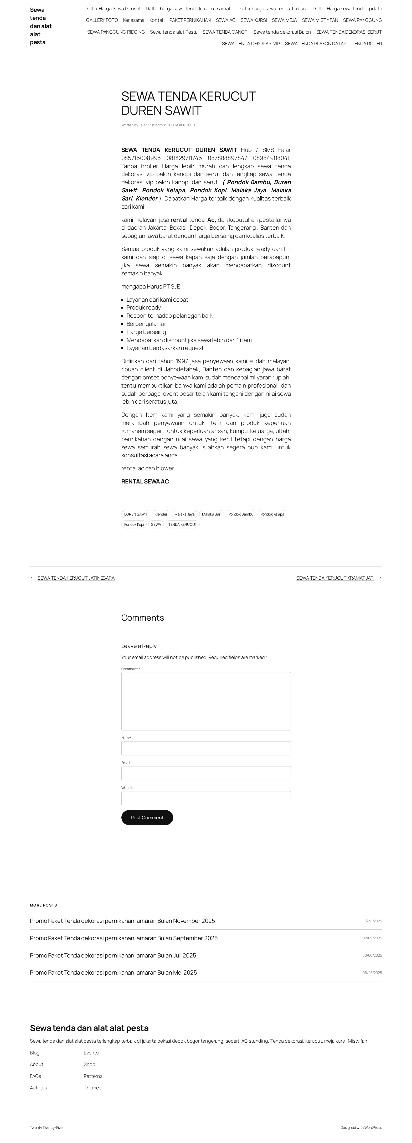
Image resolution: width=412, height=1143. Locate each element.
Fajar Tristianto (151, 124)
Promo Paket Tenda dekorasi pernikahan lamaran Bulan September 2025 (124, 938)
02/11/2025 (373, 920)
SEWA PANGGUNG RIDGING (116, 32)
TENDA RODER (367, 43)
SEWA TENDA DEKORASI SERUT (349, 32)
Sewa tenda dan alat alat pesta (41, 26)
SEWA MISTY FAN (320, 20)
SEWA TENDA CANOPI (225, 32)
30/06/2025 (372, 955)
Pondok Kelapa (272, 514)
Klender (161, 514)
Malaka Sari (211, 514)
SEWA (156, 524)
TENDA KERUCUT (181, 124)
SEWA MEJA (284, 20)
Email (125, 762)
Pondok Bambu (241, 514)
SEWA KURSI (254, 20)
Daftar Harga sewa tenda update (347, 8)
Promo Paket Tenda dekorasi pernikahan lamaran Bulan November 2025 (122, 921)
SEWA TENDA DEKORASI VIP (251, 43)
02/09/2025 (372, 937)
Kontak (157, 20)
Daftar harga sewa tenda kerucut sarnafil (189, 8)
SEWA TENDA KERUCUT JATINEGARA (76, 578)
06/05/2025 (372, 972)
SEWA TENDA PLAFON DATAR (316, 43)
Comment (130, 668)
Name (126, 737)
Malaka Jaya (184, 514)
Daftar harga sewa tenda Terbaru (273, 8)
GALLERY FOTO (102, 20)
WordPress (373, 1127)
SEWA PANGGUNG (362, 20)
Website (128, 787)
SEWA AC (226, 20)
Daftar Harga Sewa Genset (113, 8)
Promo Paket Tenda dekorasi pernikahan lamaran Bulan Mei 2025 (114, 972)
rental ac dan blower (147, 468)
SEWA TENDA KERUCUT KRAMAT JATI (335, 578)
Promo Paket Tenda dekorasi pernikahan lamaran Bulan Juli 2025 (113, 955)
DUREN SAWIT (136, 514)
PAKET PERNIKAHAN (190, 20)
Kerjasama (134, 20)
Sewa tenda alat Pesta (174, 32)
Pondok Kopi (134, 524)
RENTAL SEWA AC (145, 481)
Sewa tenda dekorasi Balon (282, 32)
